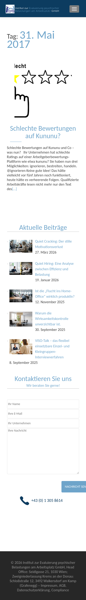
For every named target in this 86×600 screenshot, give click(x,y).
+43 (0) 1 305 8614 (47, 500)
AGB (62, 585)
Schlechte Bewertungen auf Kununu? (43, 132)
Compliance (60, 590)
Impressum (49, 585)
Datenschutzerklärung (33, 590)
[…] (14, 189)
